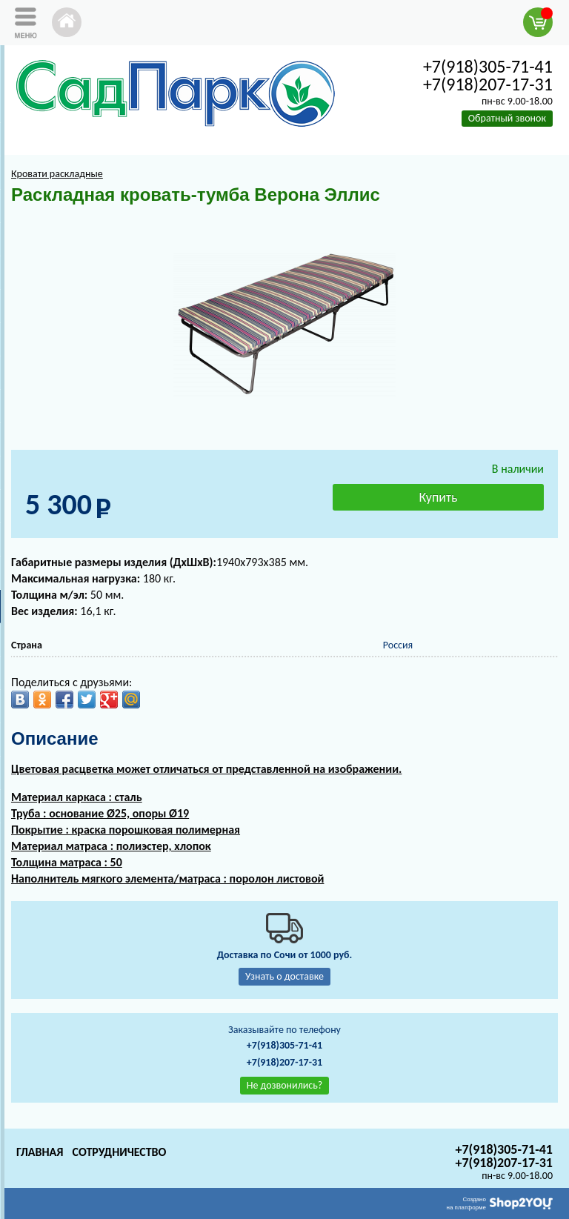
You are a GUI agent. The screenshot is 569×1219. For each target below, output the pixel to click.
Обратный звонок (507, 118)
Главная (39, 1152)
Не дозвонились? (285, 1085)
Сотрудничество (119, 1152)
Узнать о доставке (284, 976)
